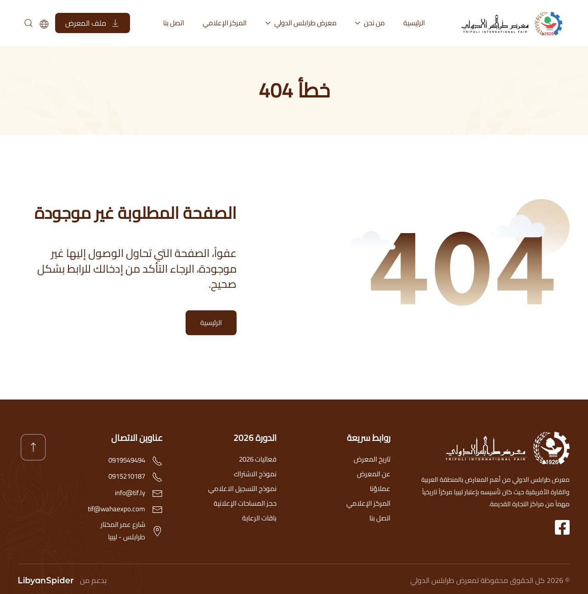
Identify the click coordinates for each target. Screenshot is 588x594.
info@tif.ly (130, 492)
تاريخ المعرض (372, 459)
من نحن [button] (370, 22)
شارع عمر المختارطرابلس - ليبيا (123, 530)
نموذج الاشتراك (255, 473)
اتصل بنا (173, 22)
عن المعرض (373, 473)
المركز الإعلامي (225, 22)
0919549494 (126, 460)
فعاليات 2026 (258, 459)
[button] (33, 447)
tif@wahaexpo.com (116, 508)
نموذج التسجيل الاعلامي (242, 488)
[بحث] (28, 23)
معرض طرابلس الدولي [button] (301, 22)
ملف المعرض (92, 23)
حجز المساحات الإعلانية (245, 503)
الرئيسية (414, 22)
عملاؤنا (380, 488)
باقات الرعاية (259, 518)
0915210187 (126, 476)
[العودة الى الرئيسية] (514, 23)
